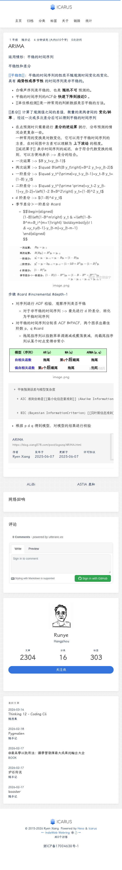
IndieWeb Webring (57, 832)
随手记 (26, 39)
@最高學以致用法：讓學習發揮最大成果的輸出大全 (46, 753)
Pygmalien (16, 733)
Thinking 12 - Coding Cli (27, 714)
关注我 (61, 670)
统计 (88, 21)
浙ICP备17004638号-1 (61, 846)
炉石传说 (15, 772)
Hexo (81, 828)
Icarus (93, 828)
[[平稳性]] (16, 75)
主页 (18, 21)
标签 (53, 21)
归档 (30, 21)
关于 (65, 21)
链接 (77, 21)
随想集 (12, 718)
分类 (42, 21)
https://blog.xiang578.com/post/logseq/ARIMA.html (47, 444)
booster (14, 792)
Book (12, 757)
